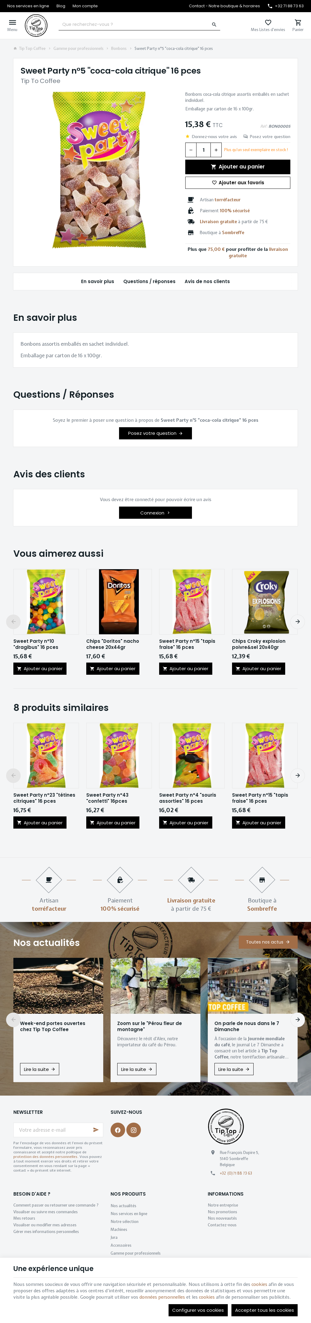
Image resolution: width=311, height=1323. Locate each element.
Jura (114, 1237)
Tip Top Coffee (29, 48)
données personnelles (162, 1297)
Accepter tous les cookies (264, 1310)
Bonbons (119, 48)
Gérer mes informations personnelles (46, 1231)
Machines (119, 1229)
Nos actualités (46, 943)
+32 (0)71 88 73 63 (236, 1173)
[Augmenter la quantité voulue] (216, 150)
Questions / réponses (149, 281)
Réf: (264, 126)
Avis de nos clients (207, 281)
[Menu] (12, 25)
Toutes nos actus (264, 942)
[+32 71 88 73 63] (285, 6)
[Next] (297, 622)
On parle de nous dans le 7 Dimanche (246, 1026)
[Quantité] (203, 150)
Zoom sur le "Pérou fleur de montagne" (149, 1026)
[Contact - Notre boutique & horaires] (224, 6)
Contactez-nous (222, 1225)
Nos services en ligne (129, 1213)
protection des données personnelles (45, 1156)
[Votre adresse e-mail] (58, 1130)
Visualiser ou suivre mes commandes (45, 1211)
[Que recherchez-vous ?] (139, 24)
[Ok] (96, 1130)
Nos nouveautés (222, 1218)
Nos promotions (222, 1211)
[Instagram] (133, 1130)
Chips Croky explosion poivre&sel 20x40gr (258, 644)
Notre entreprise (223, 1205)
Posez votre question (270, 136)
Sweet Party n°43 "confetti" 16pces (107, 798)
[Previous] (13, 622)
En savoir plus (97, 281)
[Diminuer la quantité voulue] (190, 150)
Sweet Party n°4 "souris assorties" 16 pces (187, 798)
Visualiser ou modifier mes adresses (45, 1225)
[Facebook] (118, 1130)
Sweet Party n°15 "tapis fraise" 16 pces (187, 644)
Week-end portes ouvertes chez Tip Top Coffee (52, 1026)
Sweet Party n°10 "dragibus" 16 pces (35, 644)
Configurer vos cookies (198, 1310)
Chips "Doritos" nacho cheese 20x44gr (112, 644)
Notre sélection (124, 1221)
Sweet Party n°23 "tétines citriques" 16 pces (44, 798)
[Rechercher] (214, 24)
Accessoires (121, 1245)
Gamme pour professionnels (78, 48)
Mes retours (24, 1218)
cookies (259, 1284)
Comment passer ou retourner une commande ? (56, 1205)
